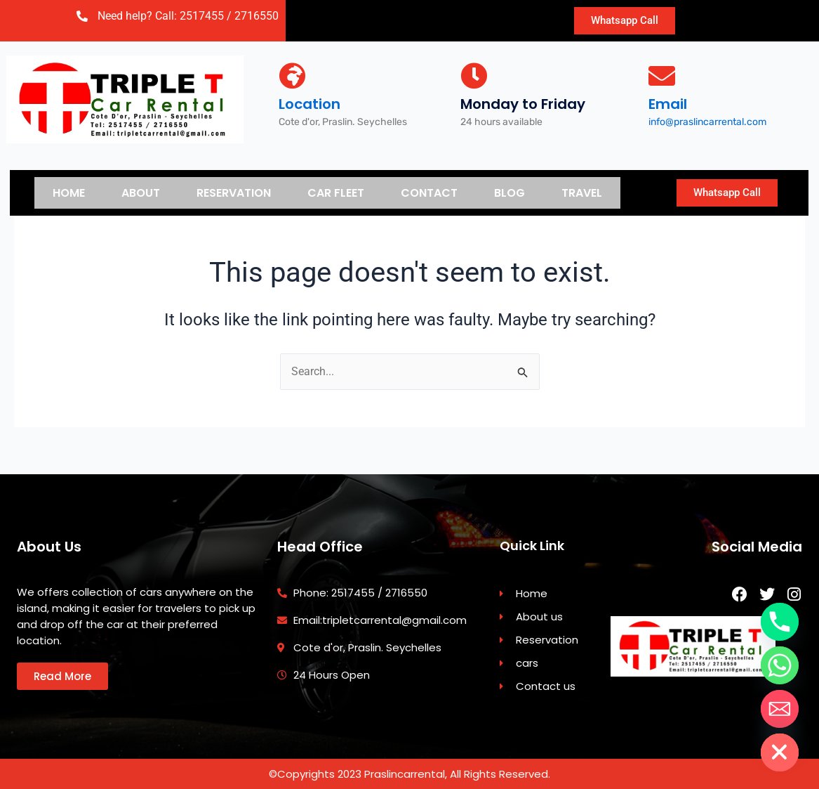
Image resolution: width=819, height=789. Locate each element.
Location (309, 104)
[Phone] (780, 622)
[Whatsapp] (780, 665)
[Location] (292, 76)
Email (667, 104)
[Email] (661, 76)
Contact (429, 191)
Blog (509, 191)
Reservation (234, 191)
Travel (581, 191)
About (140, 191)
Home (69, 191)
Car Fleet (335, 191)
